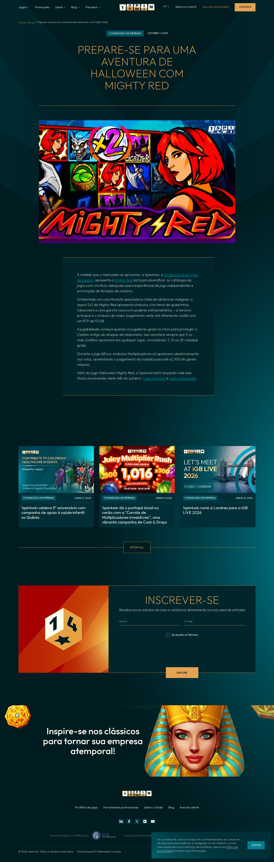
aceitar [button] (256, 845)
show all (137, 553)
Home (22, 22)
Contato (245, 7)
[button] (24, 7)
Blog (31, 22)
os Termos (191, 640)
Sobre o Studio (153, 813)
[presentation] (182, 656)
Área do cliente (189, 813)
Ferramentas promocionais (120, 813)
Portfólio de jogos (86, 813)
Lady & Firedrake (182, 378)
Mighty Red (123, 280)
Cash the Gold (154, 378)
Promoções (42, 7)
